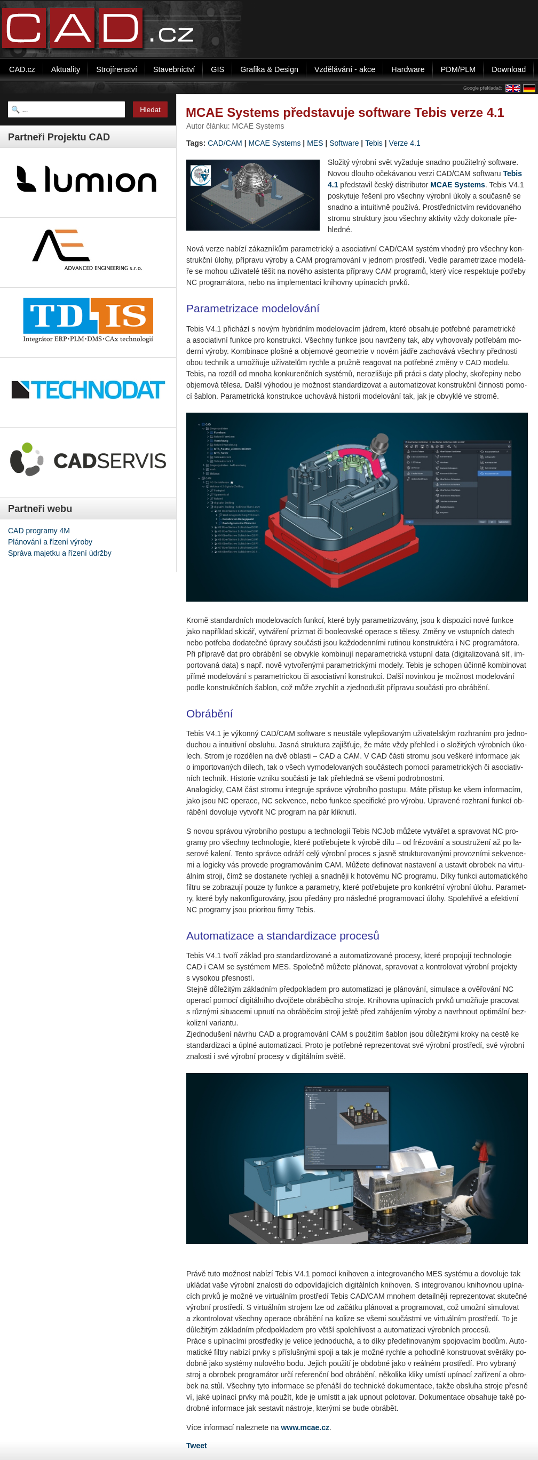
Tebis (374, 143)
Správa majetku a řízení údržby (60, 553)
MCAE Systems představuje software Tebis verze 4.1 (345, 112)
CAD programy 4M (39, 530)
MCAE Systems (274, 143)
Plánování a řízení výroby (50, 542)
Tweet (196, 1445)
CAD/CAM (225, 143)
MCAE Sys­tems (457, 184)
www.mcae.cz (305, 1427)
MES (315, 143)
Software (344, 143)
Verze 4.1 (405, 143)
